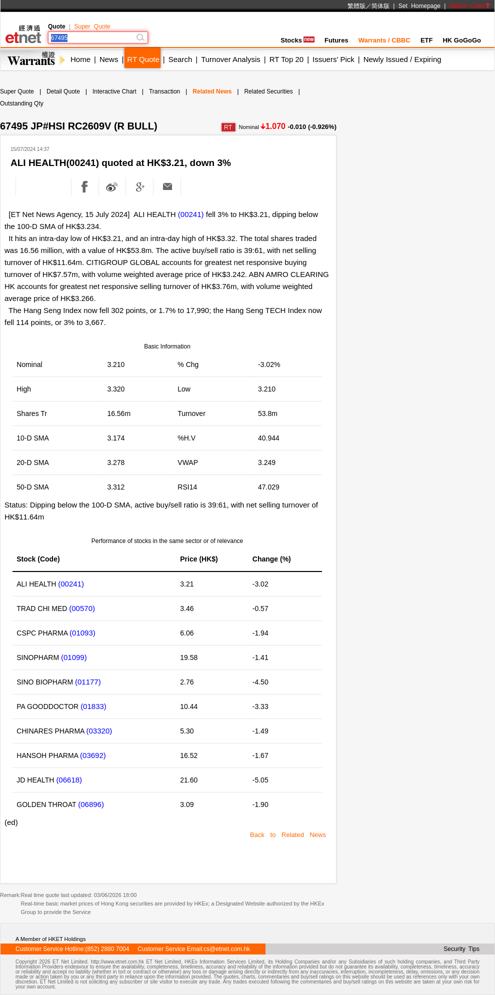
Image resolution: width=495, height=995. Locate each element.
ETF (426, 40)
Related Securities (268, 91)
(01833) (93, 706)
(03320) (99, 730)
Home (80, 59)
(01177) (88, 682)
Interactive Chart (114, 91)
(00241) (191, 214)
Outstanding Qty (22, 103)
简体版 (381, 6)
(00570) (82, 608)
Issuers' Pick (333, 59)
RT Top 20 (287, 59)
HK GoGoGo (461, 40)
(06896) (91, 804)
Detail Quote (63, 91)
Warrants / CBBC (384, 40)
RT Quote (143, 59)
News (109, 59)
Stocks (297, 40)
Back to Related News (288, 834)
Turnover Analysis (230, 59)
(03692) (93, 755)
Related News (212, 91)
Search (180, 59)
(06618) (69, 780)
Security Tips (462, 949)
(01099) (74, 657)
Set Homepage (419, 6)
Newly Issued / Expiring (403, 59)
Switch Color (470, 6)
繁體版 (357, 6)
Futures (336, 40)
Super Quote (92, 26)
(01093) (83, 632)
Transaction (164, 91)
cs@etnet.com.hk (227, 949)
